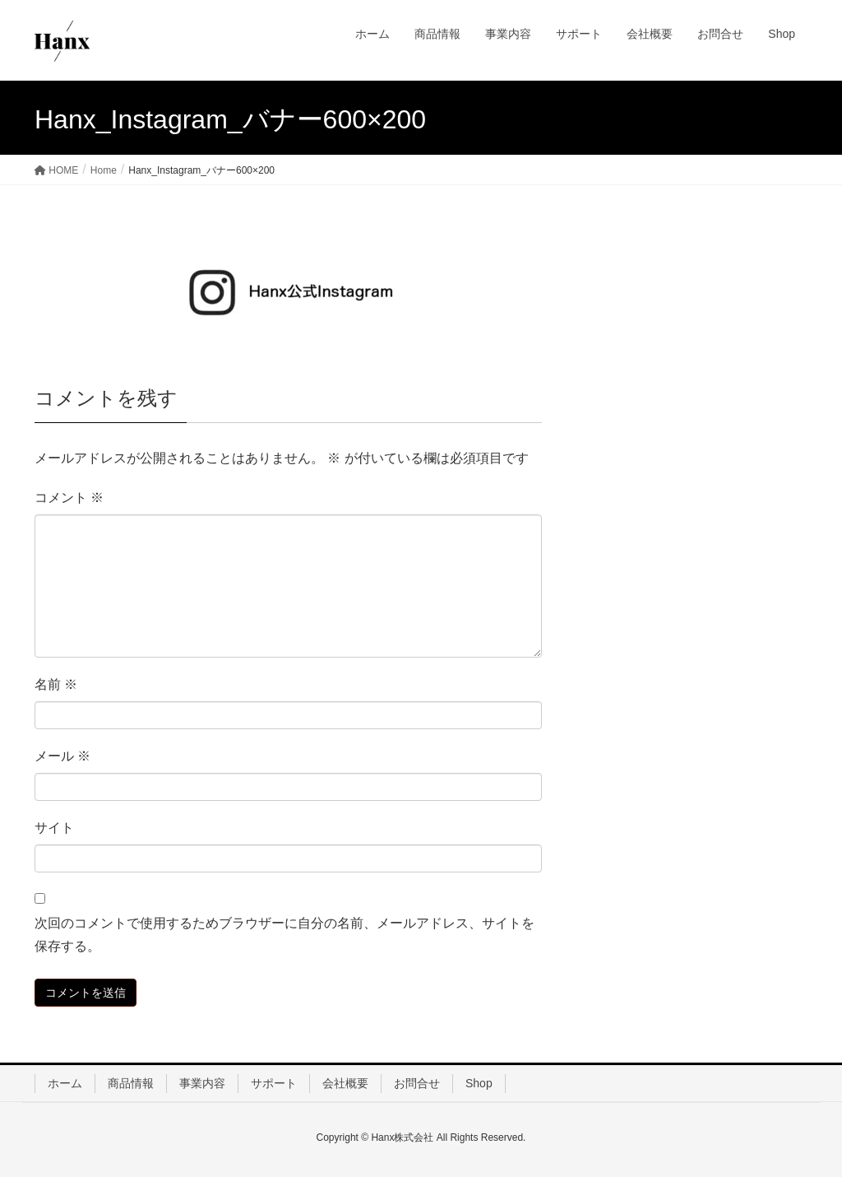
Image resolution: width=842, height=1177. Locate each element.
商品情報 (131, 1083)
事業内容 (202, 1083)
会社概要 (345, 1083)
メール (62, 756)
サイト (54, 828)
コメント (69, 498)
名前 (56, 684)
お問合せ (417, 1083)
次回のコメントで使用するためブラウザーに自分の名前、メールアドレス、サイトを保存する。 (284, 935)
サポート (274, 1083)
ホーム (65, 1083)
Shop (479, 1083)
